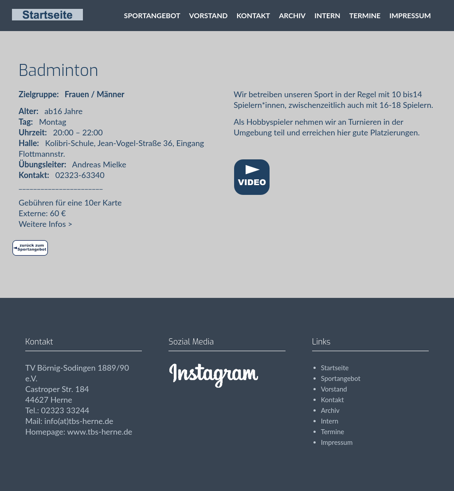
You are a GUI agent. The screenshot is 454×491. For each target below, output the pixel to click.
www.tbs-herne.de (99, 431)
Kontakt (253, 15)
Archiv (292, 15)
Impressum (410, 15)
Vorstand (208, 15)
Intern (327, 15)
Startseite (335, 368)
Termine (364, 15)
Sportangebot (152, 15)
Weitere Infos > (46, 224)
